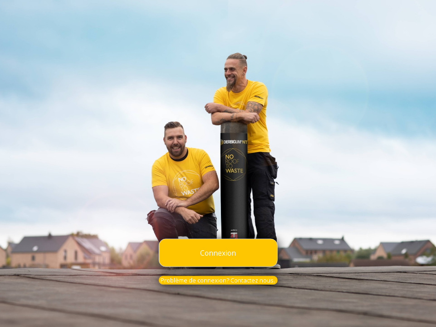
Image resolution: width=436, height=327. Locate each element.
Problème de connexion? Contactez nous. (218, 280)
